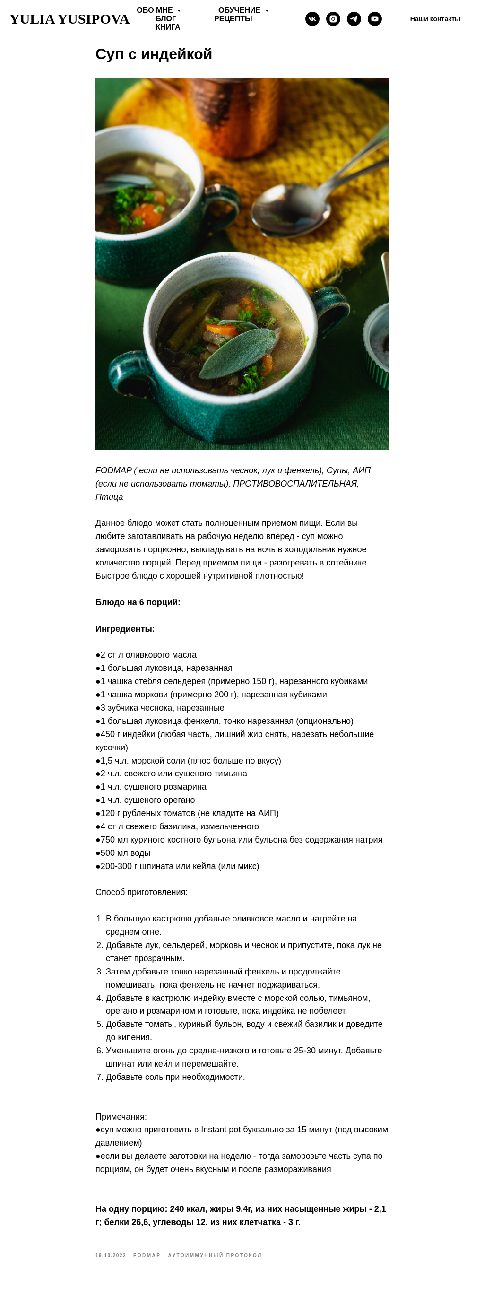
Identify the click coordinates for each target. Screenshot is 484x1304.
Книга (168, 27)
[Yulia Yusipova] (375, 19)
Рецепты (233, 19)
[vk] (312, 19)
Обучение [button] (240, 10)
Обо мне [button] (156, 10)
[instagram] (333, 19)
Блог (166, 19)
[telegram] (354, 19)
